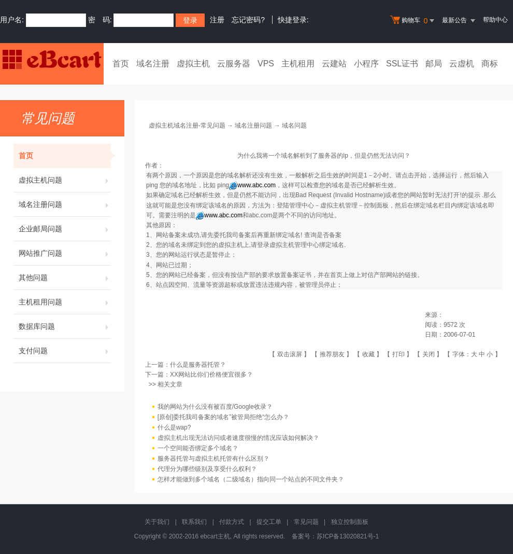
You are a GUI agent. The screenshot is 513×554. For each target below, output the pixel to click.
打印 (398, 354)
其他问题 (65, 277)
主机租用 (298, 63)
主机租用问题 (65, 302)
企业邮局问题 (65, 229)
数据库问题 (65, 326)
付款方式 (231, 521)
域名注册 (152, 63)
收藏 (368, 354)
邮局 (433, 63)
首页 (120, 63)
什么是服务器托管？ (198, 364)
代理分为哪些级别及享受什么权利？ (207, 469)
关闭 (428, 354)
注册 (217, 20)
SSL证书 (402, 63)
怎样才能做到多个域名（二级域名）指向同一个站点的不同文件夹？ (251, 479)
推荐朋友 (332, 354)
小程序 (366, 63)
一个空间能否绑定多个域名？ (198, 448)
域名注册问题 (65, 204)
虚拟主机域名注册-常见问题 (187, 125)
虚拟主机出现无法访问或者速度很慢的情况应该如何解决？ (238, 437)
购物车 (413, 21)
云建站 (334, 63)
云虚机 (461, 63)
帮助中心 (495, 19)
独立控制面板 (349, 521)
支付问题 (65, 351)
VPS (266, 63)
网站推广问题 (65, 253)
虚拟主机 (193, 63)
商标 (489, 63)
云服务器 (233, 63)
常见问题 (306, 521)
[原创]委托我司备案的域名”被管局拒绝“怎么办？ (224, 417)
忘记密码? (248, 20)
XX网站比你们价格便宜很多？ (211, 374)
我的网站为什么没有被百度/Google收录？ (215, 406)
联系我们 (194, 521)
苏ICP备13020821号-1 (348, 536)
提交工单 (268, 521)
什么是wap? (174, 427)
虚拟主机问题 (65, 180)
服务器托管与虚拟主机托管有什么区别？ (213, 458)
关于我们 (157, 521)
